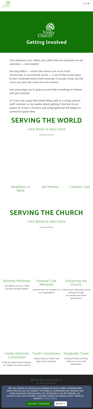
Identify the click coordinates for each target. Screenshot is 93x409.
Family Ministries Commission (17, 355)
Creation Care (80, 187)
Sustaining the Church (76, 282)
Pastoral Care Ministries (46, 282)
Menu (87, 3)
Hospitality (72, 353)
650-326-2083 (48, 383)
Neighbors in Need (20, 188)
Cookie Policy (50, 398)
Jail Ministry (50, 187)
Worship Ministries (17, 281)
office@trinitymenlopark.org (48, 379)
